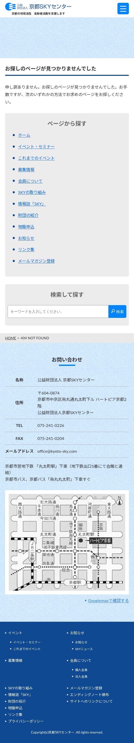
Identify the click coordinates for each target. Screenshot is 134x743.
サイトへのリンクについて (91, 701)
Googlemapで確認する (108, 600)
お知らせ (26, 238)
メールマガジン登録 (36, 260)
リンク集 (26, 249)
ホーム (24, 135)
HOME (10, 338)
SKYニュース (84, 649)
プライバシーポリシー (26, 721)
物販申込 (26, 226)
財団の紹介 (28, 215)
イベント (15, 633)
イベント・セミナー (36, 146)
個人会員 (81, 670)
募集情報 (26, 169)
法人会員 (81, 676)
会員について (30, 180)
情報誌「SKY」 (32, 203)
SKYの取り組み (32, 192)
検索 (117, 311)
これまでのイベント (36, 157)
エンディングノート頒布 (89, 694)
